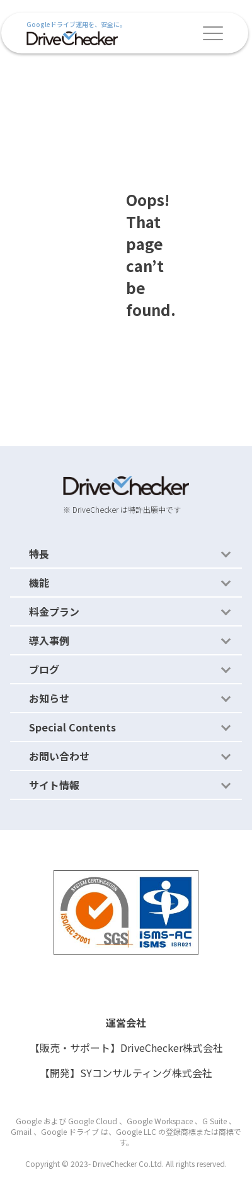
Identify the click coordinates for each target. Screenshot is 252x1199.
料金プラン (54, 611)
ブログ (44, 669)
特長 (39, 553)
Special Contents (72, 727)
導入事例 (49, 640)
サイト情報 (54, 784)
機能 (39, 582)
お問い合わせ (59, 756)
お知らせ (49, 698)
